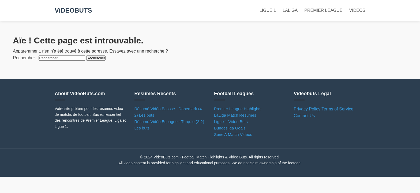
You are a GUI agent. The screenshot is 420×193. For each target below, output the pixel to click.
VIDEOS (357, 10)
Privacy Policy (307, 109)
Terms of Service (337, 109)
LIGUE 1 (268, 10)
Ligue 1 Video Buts (231, 121)
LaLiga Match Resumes (235, 115)
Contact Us (304, 115)
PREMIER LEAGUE (323, 10)
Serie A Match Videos (233, 134)
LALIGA (290, 10)
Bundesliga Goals (230, 128)
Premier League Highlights (237, 108)
